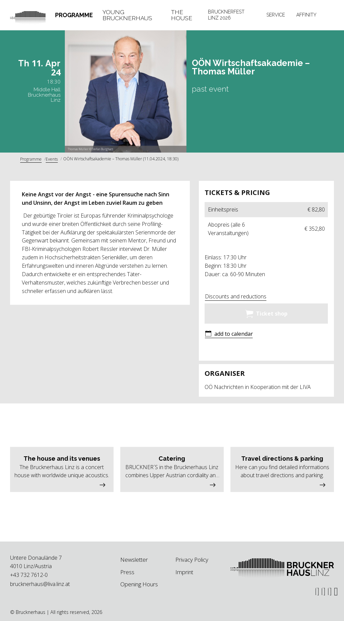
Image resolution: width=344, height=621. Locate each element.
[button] (229, 334)
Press (127, 572)
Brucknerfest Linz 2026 (226, 15)
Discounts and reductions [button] (235, 296)
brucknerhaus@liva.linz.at (40, 584)
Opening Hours (139, 584)
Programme (74, 15)
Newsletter (134, 559)
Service (275, 15)
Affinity (306, 15)
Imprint (184, 572)
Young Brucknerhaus (127, 15)
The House (181, 15)
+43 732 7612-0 (29, 575)
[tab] (74, 15)
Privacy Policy (191, 559)
